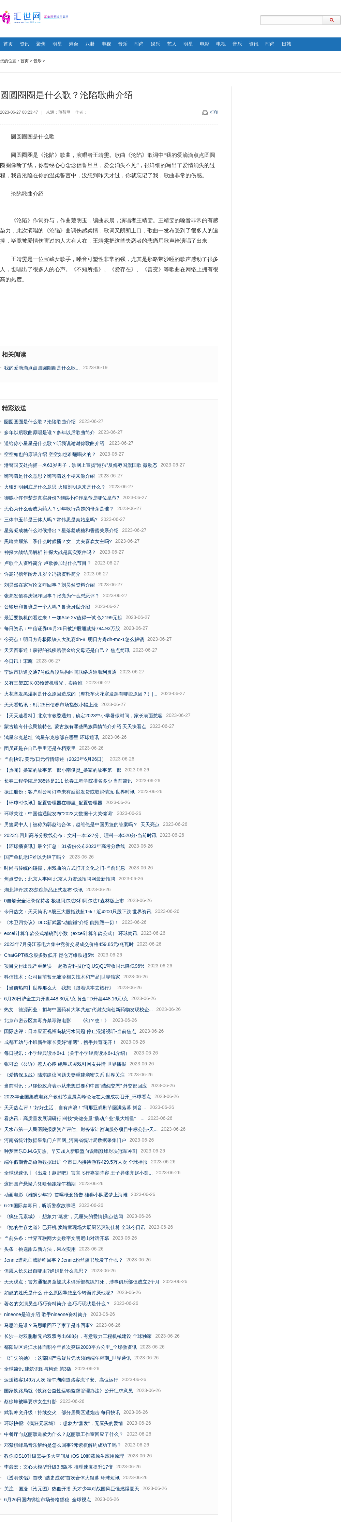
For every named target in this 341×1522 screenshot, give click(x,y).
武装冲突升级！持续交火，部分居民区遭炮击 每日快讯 (62, 1412)
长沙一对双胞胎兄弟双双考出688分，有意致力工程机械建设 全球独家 (78, 1336)
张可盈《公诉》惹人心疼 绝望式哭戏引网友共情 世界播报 (65, 1064)
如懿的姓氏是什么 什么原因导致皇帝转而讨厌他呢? (58, 1292)
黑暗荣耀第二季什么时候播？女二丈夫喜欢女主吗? (58, 541)
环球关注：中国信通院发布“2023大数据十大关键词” (58, 813)
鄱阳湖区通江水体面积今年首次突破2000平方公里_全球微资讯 (70, 1347)
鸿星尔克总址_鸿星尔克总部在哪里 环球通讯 (51, 737)
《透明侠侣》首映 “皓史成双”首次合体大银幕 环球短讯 (62, 1477)
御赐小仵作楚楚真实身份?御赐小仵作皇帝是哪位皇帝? (61, 498)
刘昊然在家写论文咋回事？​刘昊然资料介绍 (49, 585)
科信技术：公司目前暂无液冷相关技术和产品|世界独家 (62, 977)
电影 (204, 44)
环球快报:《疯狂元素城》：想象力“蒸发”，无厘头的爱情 (63, 1423)
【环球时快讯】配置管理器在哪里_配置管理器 (53, 802)
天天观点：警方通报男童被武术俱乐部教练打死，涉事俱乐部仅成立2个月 (82, 1281)
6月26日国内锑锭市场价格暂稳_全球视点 (47, 1499)
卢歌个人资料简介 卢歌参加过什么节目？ (47, 563)
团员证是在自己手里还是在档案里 (40, 748)
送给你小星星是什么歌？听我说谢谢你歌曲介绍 (55, 443)
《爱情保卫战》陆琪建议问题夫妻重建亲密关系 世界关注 (64, 1075)
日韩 (286, 44)
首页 (8, 44)
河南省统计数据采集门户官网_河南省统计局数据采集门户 (65, 1140)
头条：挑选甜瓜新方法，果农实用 (40, 1249)
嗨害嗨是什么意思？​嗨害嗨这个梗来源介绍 (49, 476)
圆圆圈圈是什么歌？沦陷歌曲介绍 (40, 421)
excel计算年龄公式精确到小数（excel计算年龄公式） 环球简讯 (70, 933)
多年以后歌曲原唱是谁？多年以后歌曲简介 (49, 432)
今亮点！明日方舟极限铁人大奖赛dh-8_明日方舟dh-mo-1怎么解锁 (74, 639)
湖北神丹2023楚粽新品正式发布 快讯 (43, 890)
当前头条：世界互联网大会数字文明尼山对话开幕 (56, 1238)
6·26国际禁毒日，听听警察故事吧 (39, 1205)
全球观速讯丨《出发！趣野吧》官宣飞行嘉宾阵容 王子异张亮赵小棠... (78, 1173)
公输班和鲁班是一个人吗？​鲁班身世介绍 (47, 606)
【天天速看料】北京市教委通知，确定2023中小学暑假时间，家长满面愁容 (83, 715)
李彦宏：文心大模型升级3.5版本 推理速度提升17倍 (58, 1467)
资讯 (24, 44)
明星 (57, 44)
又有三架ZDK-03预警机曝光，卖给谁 (43, 683)
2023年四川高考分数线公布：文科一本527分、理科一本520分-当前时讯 (80, 835)
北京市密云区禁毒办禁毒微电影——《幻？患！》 (56, 1020)
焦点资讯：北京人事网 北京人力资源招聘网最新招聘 (59, 879)
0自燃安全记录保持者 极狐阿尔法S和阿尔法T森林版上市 (64, 900)
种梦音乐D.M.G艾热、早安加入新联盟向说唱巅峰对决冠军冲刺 (70, 1151)
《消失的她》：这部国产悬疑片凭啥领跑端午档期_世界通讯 (67, 1358)
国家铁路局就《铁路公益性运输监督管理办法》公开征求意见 (68, 1390)
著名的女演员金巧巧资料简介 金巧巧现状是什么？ (57, 1303)
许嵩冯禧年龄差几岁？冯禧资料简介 (42, 574)
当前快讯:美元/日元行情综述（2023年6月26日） (55, 759)
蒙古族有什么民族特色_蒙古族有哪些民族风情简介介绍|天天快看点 (75, 726)
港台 (73, 44)
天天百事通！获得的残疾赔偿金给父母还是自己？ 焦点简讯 (67, 650)
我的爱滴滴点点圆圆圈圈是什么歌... (42, 368)
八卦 (90, 44)
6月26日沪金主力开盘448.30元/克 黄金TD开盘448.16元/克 (66, 998)
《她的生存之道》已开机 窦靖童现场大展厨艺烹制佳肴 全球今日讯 (74, 1227)
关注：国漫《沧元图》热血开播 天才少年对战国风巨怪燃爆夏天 (71, 1488)
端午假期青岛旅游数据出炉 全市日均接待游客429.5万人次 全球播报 (76, 1162)
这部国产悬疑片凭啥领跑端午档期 (40, 1183)
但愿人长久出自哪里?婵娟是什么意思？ (46, 1271)
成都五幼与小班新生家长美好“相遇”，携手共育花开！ (60, 1042)
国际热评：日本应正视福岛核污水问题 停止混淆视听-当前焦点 (70, 1031)
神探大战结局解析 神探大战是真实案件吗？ (50, 552)
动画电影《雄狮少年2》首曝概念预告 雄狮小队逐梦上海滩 (66, 1194)
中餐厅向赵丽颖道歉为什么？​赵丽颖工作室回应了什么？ (63, 1434)
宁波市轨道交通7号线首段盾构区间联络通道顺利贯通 (60, 672)
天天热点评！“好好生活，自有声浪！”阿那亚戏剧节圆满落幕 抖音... (75, 1107)
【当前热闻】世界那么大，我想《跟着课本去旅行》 (59, 988)
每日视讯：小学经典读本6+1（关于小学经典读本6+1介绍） (67, 1053)
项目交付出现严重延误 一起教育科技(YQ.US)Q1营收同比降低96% (74, 966)
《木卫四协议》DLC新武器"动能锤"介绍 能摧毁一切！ (61, 922)
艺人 (172, 44)
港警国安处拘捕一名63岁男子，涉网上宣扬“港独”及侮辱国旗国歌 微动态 (80, 465)
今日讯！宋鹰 (18, 661)
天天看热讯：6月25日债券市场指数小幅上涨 (51, 704)
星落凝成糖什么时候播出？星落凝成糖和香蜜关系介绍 (61, 530)
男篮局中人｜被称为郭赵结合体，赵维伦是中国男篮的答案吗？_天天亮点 (82, 824)
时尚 (139, 44)
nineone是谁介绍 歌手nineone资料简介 (45, 1314)
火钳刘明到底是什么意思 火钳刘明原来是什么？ (55, 487)
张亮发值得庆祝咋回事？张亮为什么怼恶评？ (52, 596)
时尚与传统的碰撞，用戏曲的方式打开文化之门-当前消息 (64, 868)
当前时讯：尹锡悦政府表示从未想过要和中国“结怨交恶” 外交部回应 (75, 1086)
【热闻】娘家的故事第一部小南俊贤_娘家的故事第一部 (62, 770)
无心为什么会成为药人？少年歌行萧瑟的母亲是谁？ (59, 508)
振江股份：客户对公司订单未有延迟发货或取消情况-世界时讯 (69, 792)
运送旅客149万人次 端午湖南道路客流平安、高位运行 (61, 1379)
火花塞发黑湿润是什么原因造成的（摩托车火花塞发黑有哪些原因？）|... (80, 694)
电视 (106, 44)
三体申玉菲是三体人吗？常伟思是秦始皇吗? (51, 519)
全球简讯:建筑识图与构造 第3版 (38, 1369)
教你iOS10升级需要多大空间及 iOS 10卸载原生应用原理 (64, 1456)
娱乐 (155, 44)
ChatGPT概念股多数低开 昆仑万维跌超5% (49, 955)
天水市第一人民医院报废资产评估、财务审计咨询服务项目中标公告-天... (81, 1129)
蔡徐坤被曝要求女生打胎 (30, 1401)
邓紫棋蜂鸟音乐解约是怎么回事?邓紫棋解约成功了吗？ (62, 1445)
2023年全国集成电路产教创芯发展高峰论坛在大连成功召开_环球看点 (77, 1096)
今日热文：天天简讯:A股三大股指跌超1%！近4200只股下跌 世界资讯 (78, 911)
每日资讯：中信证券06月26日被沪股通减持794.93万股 (62, 628)
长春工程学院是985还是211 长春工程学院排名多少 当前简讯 (68, 781)
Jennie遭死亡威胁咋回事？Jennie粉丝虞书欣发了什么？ (63, 1260)
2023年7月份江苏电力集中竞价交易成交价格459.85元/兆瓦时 (69, 944)
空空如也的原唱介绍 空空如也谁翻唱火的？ (50, 454)
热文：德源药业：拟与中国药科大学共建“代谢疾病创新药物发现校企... (78, 1009)
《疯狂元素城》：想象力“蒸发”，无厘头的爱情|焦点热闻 (63, 1216)
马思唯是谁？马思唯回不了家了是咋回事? (48, 1325)
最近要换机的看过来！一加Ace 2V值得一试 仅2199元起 (63, 617)
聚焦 (41, 44)
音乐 (123, 44)
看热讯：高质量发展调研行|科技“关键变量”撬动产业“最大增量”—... (74, 1118)
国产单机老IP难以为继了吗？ (35, 857)
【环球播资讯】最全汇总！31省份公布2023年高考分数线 (64, 846)
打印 (214, 112)
